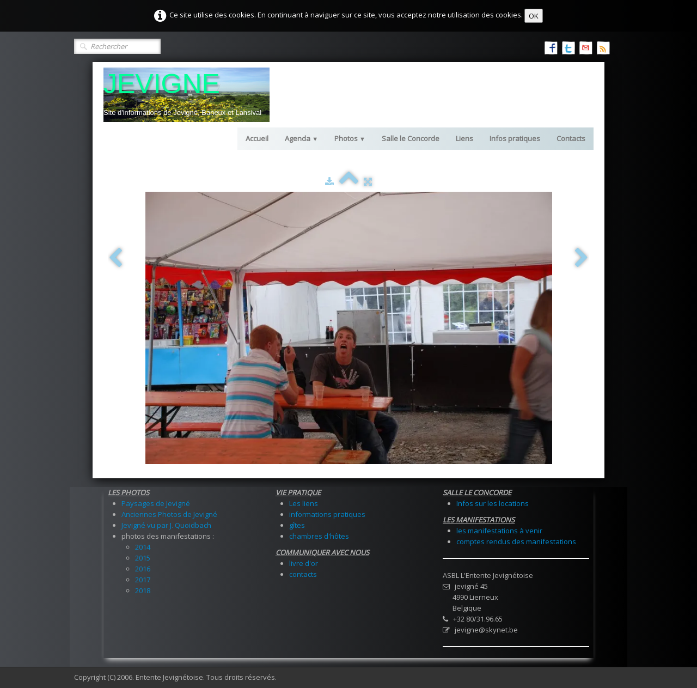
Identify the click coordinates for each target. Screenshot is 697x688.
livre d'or (303, 563)
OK (534, 16)
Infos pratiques (515, 138)
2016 (142, 569)
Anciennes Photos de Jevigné (169, 514)
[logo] (186, 95)
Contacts (571, 138)
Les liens (303, 503)
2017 (142, 580)
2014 (142, 547)
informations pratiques (327, 514)
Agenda (301, 138)
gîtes (297, 525)
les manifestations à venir (499, 530)
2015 (142, 558)
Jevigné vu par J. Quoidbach (166, 525)
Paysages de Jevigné (155, 503)
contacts (303, 574)
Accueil (257, 138)
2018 (142, 590)
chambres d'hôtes (319, 536)
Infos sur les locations (492, 503)
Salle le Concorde (410, 138)
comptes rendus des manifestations (516, 541)
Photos (349, 138)
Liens (464, 138)
